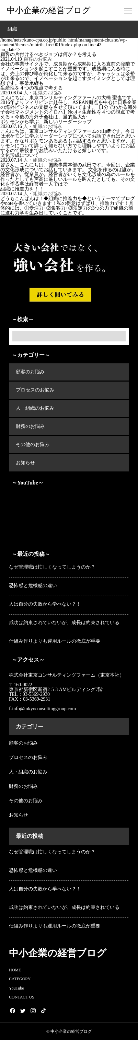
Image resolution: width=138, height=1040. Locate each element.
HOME (15, 970)
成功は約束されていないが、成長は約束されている (64, 622)
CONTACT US (21, 997)
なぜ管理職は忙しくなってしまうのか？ (52, 567)
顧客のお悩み (37, 59)
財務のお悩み (30, 426)
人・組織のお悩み (42, 92)
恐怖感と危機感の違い (33, 585)
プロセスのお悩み (35, 390)
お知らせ (25, 462)
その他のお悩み (32, 444)
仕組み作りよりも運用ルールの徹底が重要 (54, 641)
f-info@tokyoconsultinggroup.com (43, 708)
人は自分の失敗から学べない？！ (45, 604)
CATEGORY (20, 979)
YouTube (16, 988)
